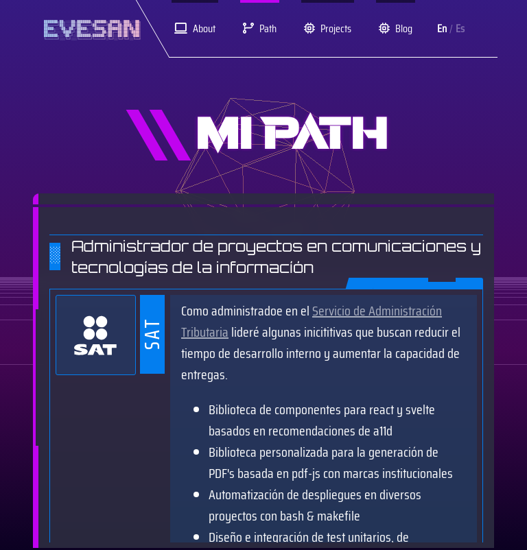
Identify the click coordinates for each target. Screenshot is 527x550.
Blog (395, 28)
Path (260, 28)
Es (460, 28)
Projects (327, 28)
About (194, 28)
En (442, 28)
